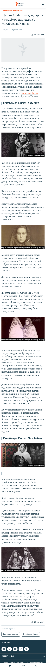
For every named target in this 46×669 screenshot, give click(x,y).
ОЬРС (23, 666)
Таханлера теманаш (12, 11)
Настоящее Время (29, 93)
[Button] (38, 35)
